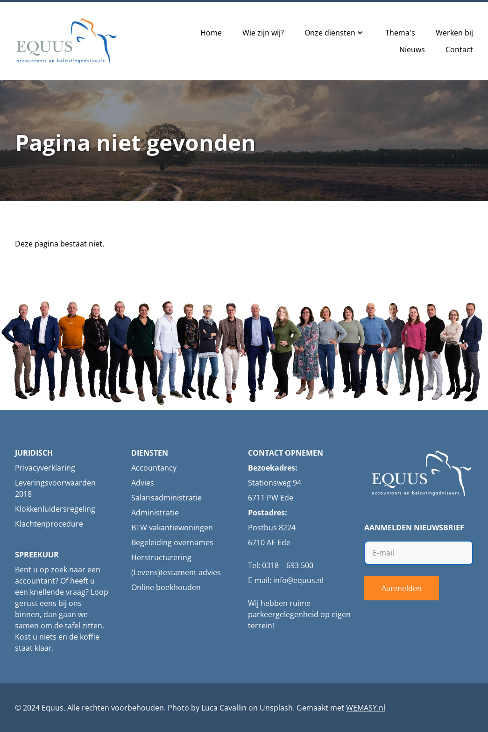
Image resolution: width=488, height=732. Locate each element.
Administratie (155, 512)
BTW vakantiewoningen (172, 527)
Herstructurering (161, 557)
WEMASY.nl (365, 708)
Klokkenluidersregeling (55, 509)
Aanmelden (402, 588)
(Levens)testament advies (176, 572)
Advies (142, 483)
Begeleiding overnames (172, 542)
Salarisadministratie (166, 498)
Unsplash (276, 708)
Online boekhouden (166, 587)
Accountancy (154, 468)
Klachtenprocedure (49, 524)
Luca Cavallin (224, 708)
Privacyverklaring (45, 468)
